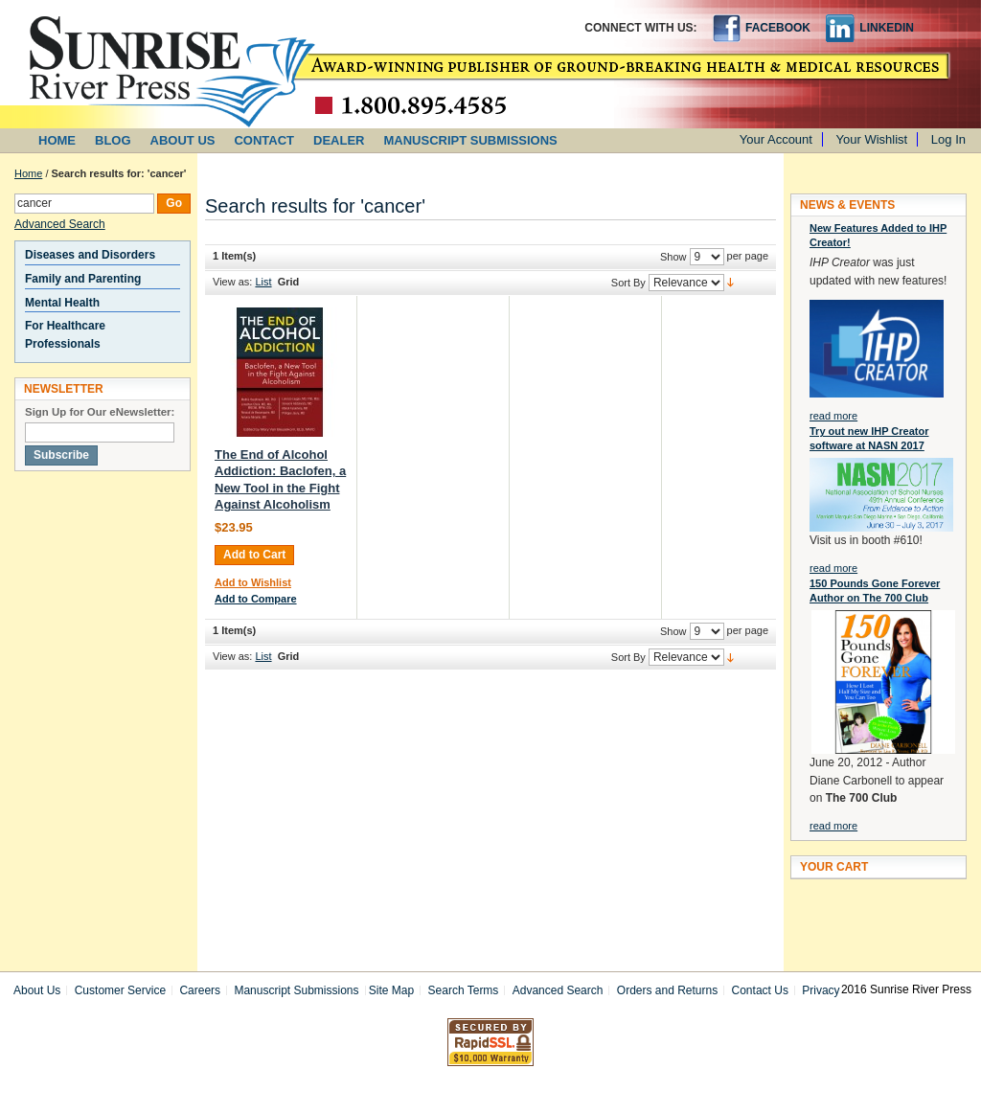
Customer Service (120, 990)
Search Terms (463, 990)
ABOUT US (183, 140)
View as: (232, 281)
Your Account (776, 139)
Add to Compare (256, 598)
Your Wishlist (872, 139)
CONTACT (264, 140)
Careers (199, 990)
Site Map (391, 990)
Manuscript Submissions (296, 990)
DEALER (338, 140)
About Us (36, 990)
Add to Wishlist (253, 582)
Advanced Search (59, 224)
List (263, 281)
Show (673, 256)
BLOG (113, 140)
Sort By (628, 282)
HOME (57, 140)
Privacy (820, 990)
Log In (948, 139)
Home (28, 173)
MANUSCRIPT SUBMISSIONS (471, 140)
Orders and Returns (667, 990)
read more (833, 415)
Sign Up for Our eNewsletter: (99, 412)
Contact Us (760, 990)
